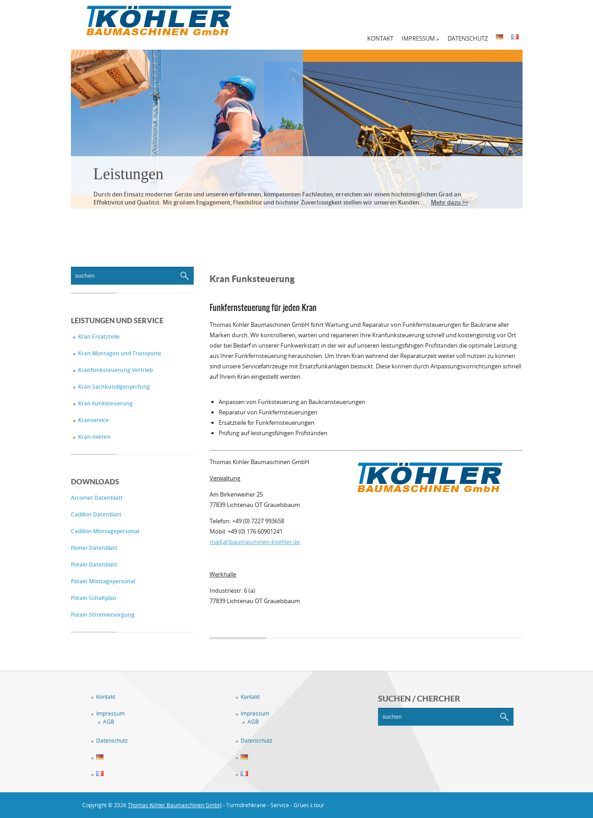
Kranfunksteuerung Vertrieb (115, 370)
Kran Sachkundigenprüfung (114, 386)
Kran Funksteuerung (105, 403)
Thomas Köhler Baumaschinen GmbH (175, 805)
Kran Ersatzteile (99, 336)
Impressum (420, 38)
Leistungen (128, 174)
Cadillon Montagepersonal (105, 531)
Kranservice (93, 420)
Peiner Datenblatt (94, 548)
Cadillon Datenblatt (96, 514)
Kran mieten (94, 437)
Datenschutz (468, 38)
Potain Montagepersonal (103, 581)
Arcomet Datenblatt (97, 498)
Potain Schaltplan (94, 598)
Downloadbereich (340, 221)
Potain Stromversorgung (103, 614)
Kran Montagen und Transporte (119, 353)
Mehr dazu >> (449, 202)
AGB (108, 721)
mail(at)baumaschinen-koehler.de (255, 542)
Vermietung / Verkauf (239, 221)
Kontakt (380, 38)
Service (159, 221)
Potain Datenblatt (94, 564)
